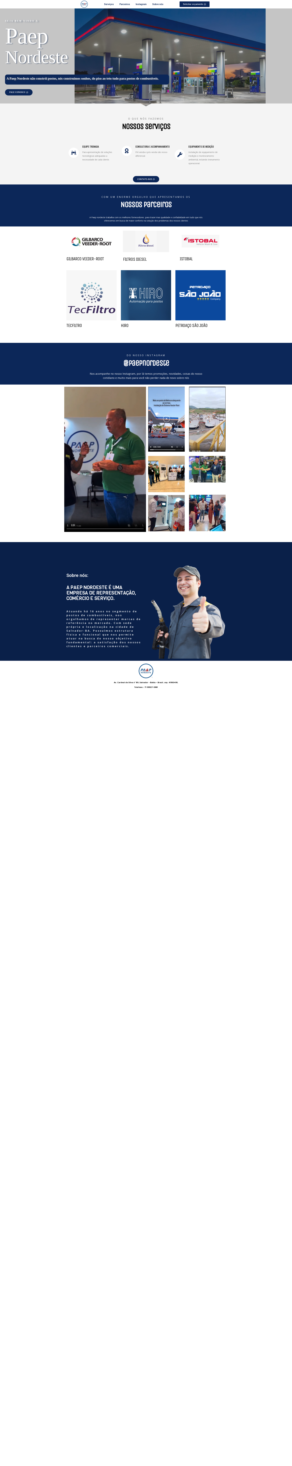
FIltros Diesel (134, 259)
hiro (124, 325)
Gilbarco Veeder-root (85, 258)
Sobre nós (157, 4)
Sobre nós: (77, 575)
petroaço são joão (191, 325)
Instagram (141, 4)
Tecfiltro (74, 325)
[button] (166, 419)
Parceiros (124, 4)
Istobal (186, 258)
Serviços (109, 4)
